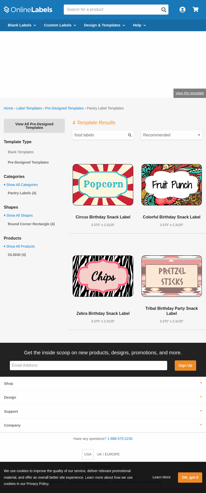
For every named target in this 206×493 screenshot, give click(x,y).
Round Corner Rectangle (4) (31, 224)
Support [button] (11, 411)
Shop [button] (8, 384)
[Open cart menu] (195, 9)
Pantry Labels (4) (22, 193)
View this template (189, 93)
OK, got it (190, 477)
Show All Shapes (18, 215)
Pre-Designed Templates (64, 108)
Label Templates (29, 108)
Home (8, 108)
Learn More (162, 477)
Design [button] (10, 397)
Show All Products (19, 246)
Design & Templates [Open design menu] (104, 25)
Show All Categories (21, 185)
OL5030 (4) (17, 255)
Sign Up (185, 365)
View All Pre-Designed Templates (34, 126)
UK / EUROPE (108, 454)
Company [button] (12, 425)
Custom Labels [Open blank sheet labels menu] (60, 25)
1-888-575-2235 (120, 439)
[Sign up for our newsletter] (88, 365)
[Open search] (163, 9)
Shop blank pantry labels (66, 77)
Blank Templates (21, 152)
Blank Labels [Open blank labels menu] (22, 25)
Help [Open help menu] (139, 25)
